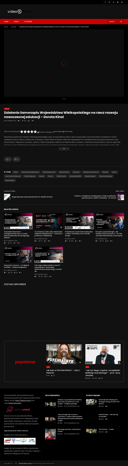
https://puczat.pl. (15, 403)
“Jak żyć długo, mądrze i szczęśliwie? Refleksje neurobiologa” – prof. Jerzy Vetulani (102, 373)
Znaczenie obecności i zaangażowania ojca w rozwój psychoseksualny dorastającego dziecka (16, 235)
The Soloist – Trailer (106, 429)
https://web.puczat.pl (23, 400)
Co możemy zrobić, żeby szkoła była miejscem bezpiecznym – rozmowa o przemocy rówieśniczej (49, 234)
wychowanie (10, 180)
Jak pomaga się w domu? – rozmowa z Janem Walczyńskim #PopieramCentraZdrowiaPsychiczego (70, 417)
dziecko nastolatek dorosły (30, 172)
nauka (114, 172)
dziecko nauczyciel (49, 172)
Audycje (13, 27)
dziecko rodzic (64, 172)
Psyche (50, 176)
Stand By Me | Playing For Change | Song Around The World (109, 402)
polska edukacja (30, 176)
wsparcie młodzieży (105, 176)
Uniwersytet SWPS (75, 176)
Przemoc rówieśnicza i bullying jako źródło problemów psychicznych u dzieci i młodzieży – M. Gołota (95, 197)
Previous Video (9, 191)
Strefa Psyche (61, 176)
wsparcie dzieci (90, 176)
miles (89, 378)
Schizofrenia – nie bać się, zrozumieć (108, 415)
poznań (41, 176)
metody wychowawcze (91, 172)
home (6, 21)
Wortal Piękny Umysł (25, 463)
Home (6, 27)
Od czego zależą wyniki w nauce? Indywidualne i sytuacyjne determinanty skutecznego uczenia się (48, 268)
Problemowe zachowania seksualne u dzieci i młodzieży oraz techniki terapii (79, 234)
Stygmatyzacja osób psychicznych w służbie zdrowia (32, 197)
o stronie (28, 21)
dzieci (16, 172)
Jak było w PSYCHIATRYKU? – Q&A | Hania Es (63, 371)
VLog (48, 367)
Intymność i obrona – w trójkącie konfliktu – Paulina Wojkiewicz (16, 266)
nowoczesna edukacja (13, 176)
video (16, 21)
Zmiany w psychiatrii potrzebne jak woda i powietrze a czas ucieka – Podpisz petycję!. (70, 402)
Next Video (120, 191)
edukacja (76, 172)
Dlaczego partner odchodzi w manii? (69, 430)
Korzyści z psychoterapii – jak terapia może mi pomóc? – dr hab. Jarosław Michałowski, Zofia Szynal (109, 234)
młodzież (105, 172)
